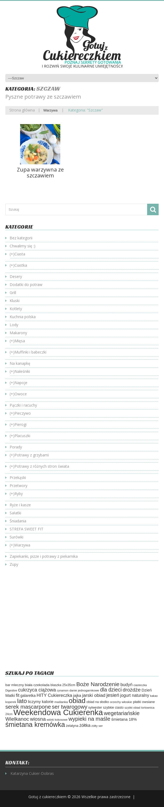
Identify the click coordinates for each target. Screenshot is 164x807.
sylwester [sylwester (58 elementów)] (95, 707)
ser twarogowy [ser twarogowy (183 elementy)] (69, 707)
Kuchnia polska (23, 316)
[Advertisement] (50, 622)
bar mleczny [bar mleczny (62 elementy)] (14, 685)
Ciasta (19, 253)
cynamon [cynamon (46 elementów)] (62, 690)
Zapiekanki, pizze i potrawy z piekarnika (44, 556)
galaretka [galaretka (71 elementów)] (28, 695)
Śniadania (18, 520)
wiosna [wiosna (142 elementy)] (38, 719)
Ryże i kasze (20, 504)
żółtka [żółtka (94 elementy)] (84, 725)
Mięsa (19, 340)
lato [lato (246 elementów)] (22, 700)
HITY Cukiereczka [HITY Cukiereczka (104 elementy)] (54, 695)
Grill (13, 292)
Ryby (18, 493)
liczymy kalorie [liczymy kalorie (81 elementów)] (40, 702)
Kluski (15, 300)
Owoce (20, 393)
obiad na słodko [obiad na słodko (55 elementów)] (98, 702)
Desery (16, 276)
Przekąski (18, 477)
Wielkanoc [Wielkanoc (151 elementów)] (17, 719)
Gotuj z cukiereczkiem (47, 796)
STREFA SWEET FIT (26, 528)
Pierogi (20, 424)
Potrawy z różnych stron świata (41, 466)
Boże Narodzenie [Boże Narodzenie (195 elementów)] (98, 684)
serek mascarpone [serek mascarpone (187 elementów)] (28, 707)
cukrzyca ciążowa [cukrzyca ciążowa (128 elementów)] (37, 690)
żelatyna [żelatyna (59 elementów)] (72, 726)
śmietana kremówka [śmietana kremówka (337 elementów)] (35, 724)
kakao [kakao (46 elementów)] (154, 695)
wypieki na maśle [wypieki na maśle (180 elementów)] (89, 719)
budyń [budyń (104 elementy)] (126, 684)
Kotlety (16, 308)
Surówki (16, 537)
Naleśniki (22, 371)
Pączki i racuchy (23, 405)
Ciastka (20, 265)
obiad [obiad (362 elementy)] (77, 700)
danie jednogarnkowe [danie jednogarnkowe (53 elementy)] (84, 690)
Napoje (20, 382)
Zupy (14, 564)
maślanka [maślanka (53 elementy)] (61, 702)
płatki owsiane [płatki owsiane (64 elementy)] (144, 702)
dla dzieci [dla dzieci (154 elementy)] (111, 690)
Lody (14, 324)
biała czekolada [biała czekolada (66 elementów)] (37, 685)
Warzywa (50, 110)
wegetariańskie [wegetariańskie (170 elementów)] (121, 713)
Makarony (18, 332)
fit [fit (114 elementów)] (17, 695)
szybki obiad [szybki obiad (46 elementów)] (132, 707)
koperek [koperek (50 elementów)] (10, 702)
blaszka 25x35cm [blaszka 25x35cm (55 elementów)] (62, 685)
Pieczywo (22, 413)
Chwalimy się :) (22, 245)
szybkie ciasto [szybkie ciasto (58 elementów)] (113, 707)
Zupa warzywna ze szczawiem (40, 172)
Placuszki (22, 435)
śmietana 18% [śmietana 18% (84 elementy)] (124, 719)
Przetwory (18, 485)
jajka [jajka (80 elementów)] (77, 695)
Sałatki (15, 512)
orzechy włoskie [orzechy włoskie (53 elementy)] (121, 702)
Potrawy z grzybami (31, 455)
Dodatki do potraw (26, 284)
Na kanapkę (20, 363)
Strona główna (22, 110)
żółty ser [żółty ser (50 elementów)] (97, 725)
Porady (16, 446)
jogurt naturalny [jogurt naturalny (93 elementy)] (134, 695)
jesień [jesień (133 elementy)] (112, 695)
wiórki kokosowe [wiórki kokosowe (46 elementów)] (57, 719)
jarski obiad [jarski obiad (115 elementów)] (94, 695)
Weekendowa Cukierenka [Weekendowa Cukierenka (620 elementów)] (58, 712)
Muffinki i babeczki (30, 352)
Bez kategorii (21, 237)
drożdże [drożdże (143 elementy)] (132, 690)
